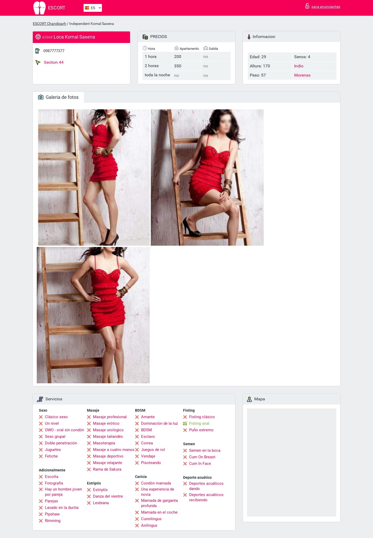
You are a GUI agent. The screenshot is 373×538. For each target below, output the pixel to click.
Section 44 (49, 62)
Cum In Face (200, 463)
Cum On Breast (202, 457)
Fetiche (51, 456)
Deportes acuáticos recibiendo (206, 497)
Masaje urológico (108, 430)
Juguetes (53, 449)
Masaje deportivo (108, 456)
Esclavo (148, 436)
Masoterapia (104, 443)
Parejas (51, 501)
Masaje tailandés (108, 436)
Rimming (52, 520)
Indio (298, 65)
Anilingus (149, 525)
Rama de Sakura (107, 469)
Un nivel (52, 423)
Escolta (51, 476)
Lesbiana (101, 503)
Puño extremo (201, 430)
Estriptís (100, 489)
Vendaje (148, 456)
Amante (148, 417)
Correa (147, 443)
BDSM (146, 430)
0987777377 (53, 51)
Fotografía (54, 483)
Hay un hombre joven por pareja (63, 492)
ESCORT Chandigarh (49, 23)
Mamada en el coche (159, 512)
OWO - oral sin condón (64, 430)
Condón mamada (156, 483)
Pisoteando (151, 462)
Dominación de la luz (159, 423)
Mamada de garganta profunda (159, 503)
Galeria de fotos (58, 97)
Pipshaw (52, 514)
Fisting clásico (202, 417)
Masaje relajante (107, 462)
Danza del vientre (108, 496)
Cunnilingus (151, 519)
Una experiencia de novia (157, 492)
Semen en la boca (204, 450)
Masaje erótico (106, 423)
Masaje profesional (110, 417)
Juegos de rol (153, 449)
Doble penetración (61, 443)
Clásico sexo (56, 417)
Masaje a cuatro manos (113, 449)
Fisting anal (199, 423)
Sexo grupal (55, 436)
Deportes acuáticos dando (206, 486)
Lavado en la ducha (62, 507)
